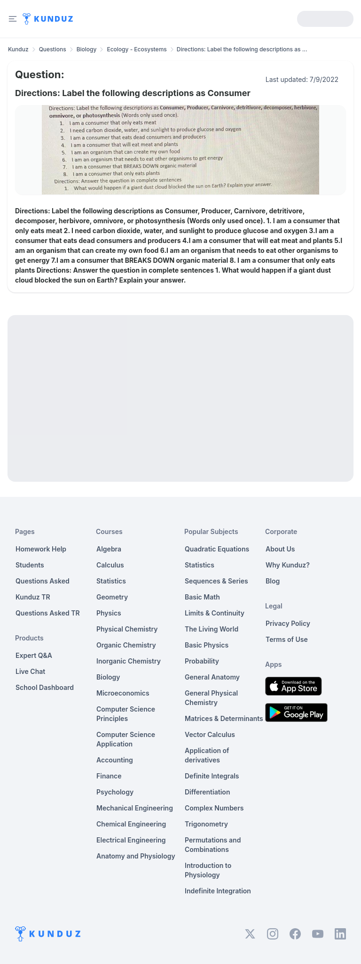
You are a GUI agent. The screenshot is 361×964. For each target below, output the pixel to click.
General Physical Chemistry (211, 697)
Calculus (110, 565)
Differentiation (207, 792)
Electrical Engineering (131, 840)
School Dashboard (45, 687)
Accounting (114, 760)
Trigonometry (206, 824)
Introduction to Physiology (208, 870)
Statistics (111, 581)
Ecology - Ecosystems (136, 49)
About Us (280, 549)
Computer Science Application (125, 739)
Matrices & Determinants (224, 718)
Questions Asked (43, 581)
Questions (52, 49)
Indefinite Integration (218, 891)
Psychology (114, 792)
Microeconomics (122, 693)
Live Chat (30, 671)
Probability (202, 661)
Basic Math (202, 597)
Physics (108, 613)
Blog (273, 581)
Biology (87, 49)
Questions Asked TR (48, 613)
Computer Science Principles (125, 713)
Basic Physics (206, 645)
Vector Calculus (210, 734)
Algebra (108, 549)
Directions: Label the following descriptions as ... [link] (242, 49)
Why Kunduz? (288, 565)
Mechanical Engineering (134, 808)
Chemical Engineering (131, 824)
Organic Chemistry (126, 645)
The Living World (211, 629)
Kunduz (18, 49)
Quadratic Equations (217, 549)
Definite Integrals (212, 776)
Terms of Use (287, 639)
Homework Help (41, 549)
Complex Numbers (214, 808)
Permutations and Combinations (213, 844)
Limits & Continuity (214, 613)
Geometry (112, 597)
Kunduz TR (33, 597)
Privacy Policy (288, 623)
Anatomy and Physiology (135, 856)
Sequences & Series (216, 581)
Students (30, 565)
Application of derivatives (207, 755)
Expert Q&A (34, 655)
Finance (109, 776)
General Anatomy (212, 677)
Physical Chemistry (127, 629)
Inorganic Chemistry (128, 661)
